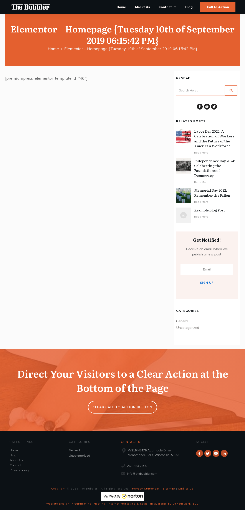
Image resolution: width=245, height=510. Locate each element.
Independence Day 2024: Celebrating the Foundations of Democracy (214, 168)
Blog (13, 455)
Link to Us (186, 488)
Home (14, 450)
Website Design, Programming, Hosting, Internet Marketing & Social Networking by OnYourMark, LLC (122, 503)
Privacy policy (19, 470)
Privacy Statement (146, 488)
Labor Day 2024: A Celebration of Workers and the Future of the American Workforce (214, 138)
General (182, 321)
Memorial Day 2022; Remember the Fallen (212, 192)
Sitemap (169, 488)
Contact (15, 465)
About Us (16, 460)
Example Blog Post (209, 210)
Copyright (58, 488)
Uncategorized (187, 327)
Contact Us (132, 442)
